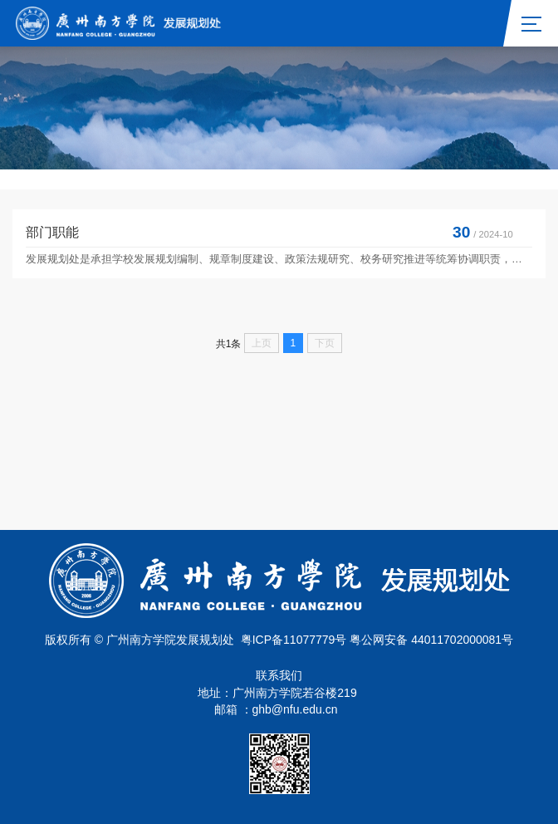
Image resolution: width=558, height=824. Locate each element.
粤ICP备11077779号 (294, 639)
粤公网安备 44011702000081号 (431, 639)
